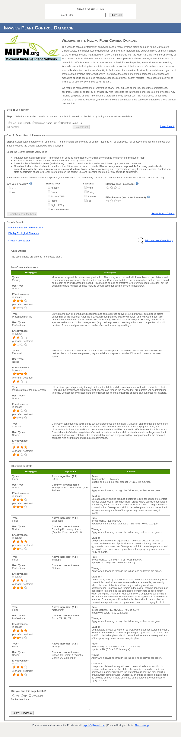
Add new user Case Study (159, 240)
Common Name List (45, 123)
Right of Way (57, 205)
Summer (91, 196)
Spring (90, 192)
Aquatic (55, 187)
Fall (89, 200)
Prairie (54, 200)
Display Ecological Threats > (23, 233)
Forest (54, 192)
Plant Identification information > (25, 227)
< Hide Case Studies (19, 240)
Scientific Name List (71, 123)
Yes (14, 188)
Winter (90, 187)
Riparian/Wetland (60, 209)
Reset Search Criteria (162, 213)
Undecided (37, 696)
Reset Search (167, 126)
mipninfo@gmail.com (94, 726)
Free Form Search (21, 123)
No (13, 192)
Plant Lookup (142, 726)
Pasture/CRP (58, 196)
